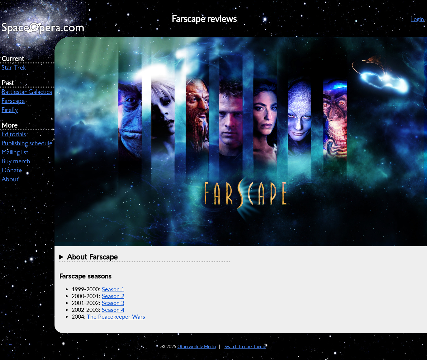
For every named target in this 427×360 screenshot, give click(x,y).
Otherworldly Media (197, 346)
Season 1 (113, 289)
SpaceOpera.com (46, 30)
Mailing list (15, 153)
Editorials (14, 135)
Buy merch (16, 162)
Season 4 (113, 309)
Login (417, 19)
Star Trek (14, 68)
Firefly (10, 110)
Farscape (13, 101)
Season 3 (113, 302)
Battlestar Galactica (27, 92)
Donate (12, 171)
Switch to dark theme (245, 346)
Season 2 (113, 295)
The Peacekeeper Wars (116, 316)
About (10, 180)
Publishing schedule (27, 144)
